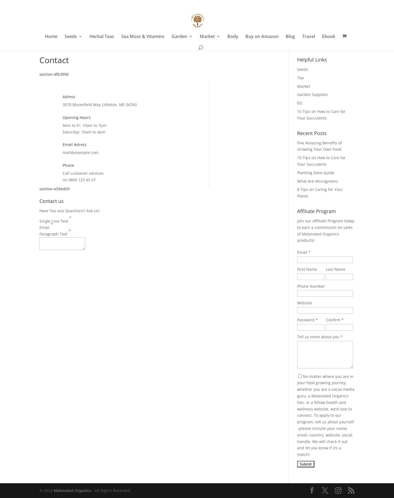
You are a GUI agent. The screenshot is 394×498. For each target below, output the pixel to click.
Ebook (328, 36)
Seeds (71, 36)
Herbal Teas (101, 36)
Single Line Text (55, 219)
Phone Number (311, 286)
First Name (307, 269)
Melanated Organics (72, 490)
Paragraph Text (55, 232)
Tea (300, 77)
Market (207, 36)
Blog (290, 36)
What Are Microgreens (317, 181)
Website (304, 302)
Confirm (333, 319)
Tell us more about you (318, 336)
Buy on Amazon (262, 36)
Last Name (335, 269)
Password (306, 319)
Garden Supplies (312, 94)
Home (51, 36)
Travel (308, 36)
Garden (179, 36)
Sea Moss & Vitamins (142, 36)
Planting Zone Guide (315, 172)
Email (46, 226)
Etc (300, 103)
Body (232, 36)
